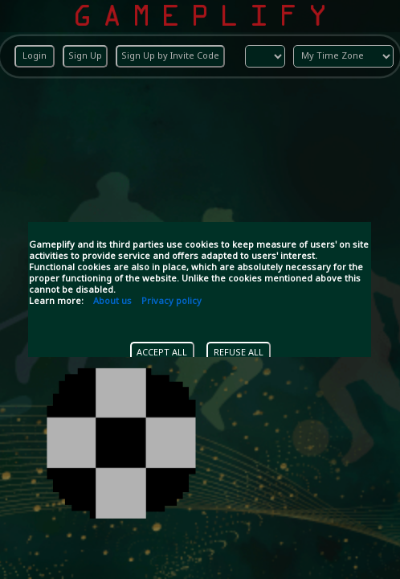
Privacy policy (171, 301)
